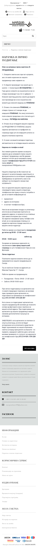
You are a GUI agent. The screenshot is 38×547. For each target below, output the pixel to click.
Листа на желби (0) (14, 12)
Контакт (5, 467)
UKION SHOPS (30, 544)
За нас (4, 437)
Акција (4, 501)
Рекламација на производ (11, 471)
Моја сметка (29, 12)
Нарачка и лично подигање (21, 50)
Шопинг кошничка (15, 14)
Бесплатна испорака (9, 445)
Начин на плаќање (9, 449)
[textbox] (17, 36)
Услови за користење (9, 441)
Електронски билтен (9, 528)
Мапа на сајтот (7, 475)
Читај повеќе (5, 384)
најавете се (20, 5)
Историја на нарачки (9, 519)
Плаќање (30, 14)
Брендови (5, 489)
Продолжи (29, 348)
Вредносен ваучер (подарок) (12, 493)
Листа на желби (7, 523)
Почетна (5, 50)
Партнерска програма (10, 497)
